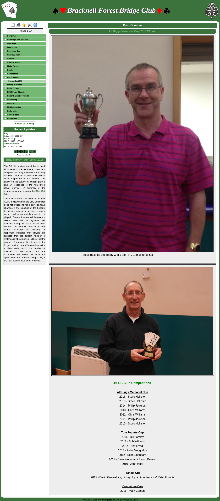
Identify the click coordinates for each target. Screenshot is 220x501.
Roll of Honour (12, 78)
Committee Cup (12, 51)
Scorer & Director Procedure (17, 96)
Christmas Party (12, 55)
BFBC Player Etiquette (15, 92)
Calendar (10, 59)
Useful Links (11, 111)
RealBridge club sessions (16, 40)
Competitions (11, 74)
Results (9, 70)
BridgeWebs (11, 119)
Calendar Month (12, 62)
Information (11, 47)
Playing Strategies (13, 84)
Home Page (10, 36)
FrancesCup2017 (15, 81)
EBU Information (13, 107)
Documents (10, 103)
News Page (10, 43)
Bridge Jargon (12, 88)
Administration (12, 115)
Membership (11, 100)
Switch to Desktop (25, 123)
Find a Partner (12, 66)
